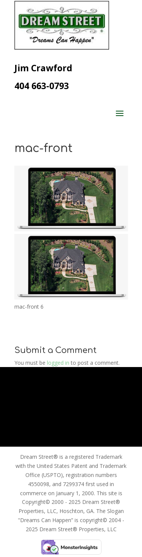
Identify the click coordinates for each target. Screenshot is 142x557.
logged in (58, 362)
